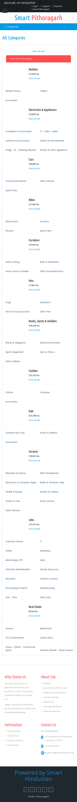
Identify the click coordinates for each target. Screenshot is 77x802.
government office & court (54, 688)
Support (45, 6)
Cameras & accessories (17, 140)
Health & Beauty (14, 491)
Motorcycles (12, 221)
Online (9, 550)
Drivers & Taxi (13, 501)
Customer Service (14, 541)
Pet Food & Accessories (18, 311)
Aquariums (45, 302)
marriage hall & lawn (51, 706)
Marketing (45, 550)
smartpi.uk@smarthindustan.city (59, 752)
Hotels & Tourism (49, 578)
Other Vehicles (47, 180)
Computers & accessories (19, 131)
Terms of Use (12, 735)
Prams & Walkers (48, 432)
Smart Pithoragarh (40, 9)
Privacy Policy (12, 745)
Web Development (49, 473)
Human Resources (49, 569)
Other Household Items (52, 271)
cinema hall (47, 702)
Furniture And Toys (15, 432)
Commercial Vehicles (16, 180)
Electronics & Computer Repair (21, 482)
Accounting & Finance (16, 587)
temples (46, 683)
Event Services (47, 501)
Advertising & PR (14, 560)
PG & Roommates (15, 637)
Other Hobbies (13, 361)
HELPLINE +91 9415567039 (19, 3)
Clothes (9, 392)
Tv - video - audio (49, 131)
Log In (34, 6)
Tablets (43, 90)
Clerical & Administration (18, 569)
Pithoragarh (38, 18)
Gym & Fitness (47, 351)
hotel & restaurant (50, 711)
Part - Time (11, 597)
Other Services (13, 510)
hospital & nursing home (53, 692)
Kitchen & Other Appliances (53, 149)
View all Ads (38, 51)
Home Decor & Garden (17, 271)
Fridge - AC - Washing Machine (21, 149)
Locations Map (12, 731)
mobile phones (13, 90)
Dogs (8, 302)
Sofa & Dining (13, 261)
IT (41, 541)
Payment (57, 6)
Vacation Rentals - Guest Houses (56, 650)
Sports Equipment (14, 351)
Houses (9, 628)
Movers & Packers (49, 491)
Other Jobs (45, 597)
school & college (49, 697)
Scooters (44, 221)
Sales (42, 560)
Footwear (45, 392)
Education (10, 578)
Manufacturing (47, 587)
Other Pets (45, 311)
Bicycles (10, 230)
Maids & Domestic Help (52, 482)
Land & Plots (46, 637)
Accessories (12, 100)
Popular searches (14, 740)
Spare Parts (11, 190)
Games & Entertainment (52, 140)
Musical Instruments (50, 342)
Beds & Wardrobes (49, 261)
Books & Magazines (16, 342)
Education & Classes (16, 473)
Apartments (46, 628)
